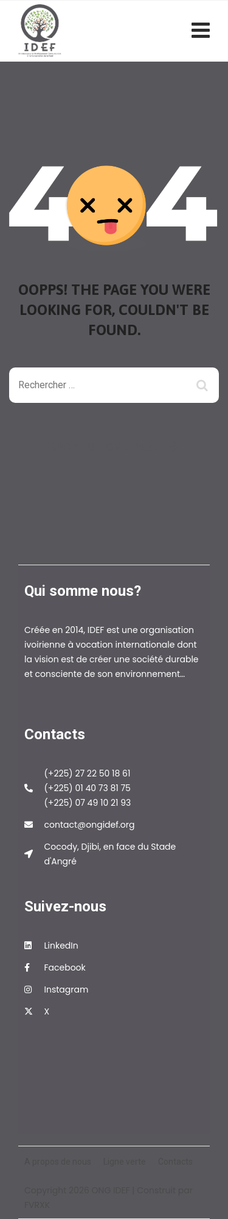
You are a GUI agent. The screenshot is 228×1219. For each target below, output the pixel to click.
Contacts (175, 1162)
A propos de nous (57, 1162)
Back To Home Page (104, 447)
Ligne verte (124, 1162)
